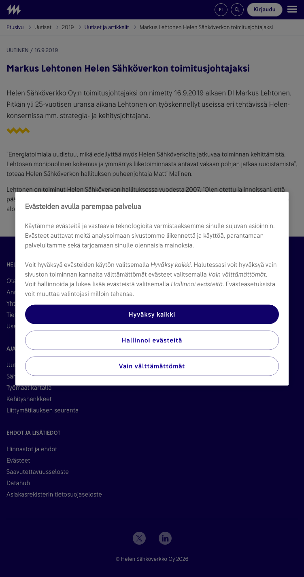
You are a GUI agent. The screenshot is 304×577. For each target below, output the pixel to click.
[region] (152, 288)
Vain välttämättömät (152, 366)
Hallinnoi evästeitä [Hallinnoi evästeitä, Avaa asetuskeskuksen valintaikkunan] (152, 340)
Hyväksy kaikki (152, 314)
